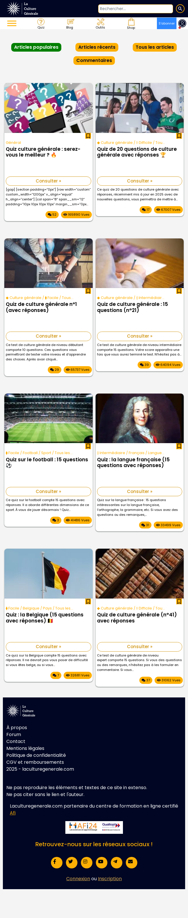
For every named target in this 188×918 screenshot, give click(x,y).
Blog (70, 23)
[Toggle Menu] (11, 23)
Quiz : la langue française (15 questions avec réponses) (133, 463)
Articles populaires (36, 47)
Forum (13, 734)
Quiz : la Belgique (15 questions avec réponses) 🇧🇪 (44, 618)
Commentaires (94, 60)
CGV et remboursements (35, 762)
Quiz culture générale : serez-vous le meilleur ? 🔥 (43, 152)
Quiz (40, 23)
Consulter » (48, 181)
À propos (16, 727)
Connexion (78, 878)
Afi (13, 813)
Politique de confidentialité (36, 755)
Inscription (110, 878)
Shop (130, 23)
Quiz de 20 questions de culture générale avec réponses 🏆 (137, 152)
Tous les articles (155, 47)
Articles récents (96, 47)
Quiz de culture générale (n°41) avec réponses (137, 618)
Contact (15, 741)
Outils (100, 23)
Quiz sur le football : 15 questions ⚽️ (47, 463)
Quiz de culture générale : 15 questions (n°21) (132, 307)
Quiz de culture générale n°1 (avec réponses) (41, 307)
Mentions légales (25, 748)
